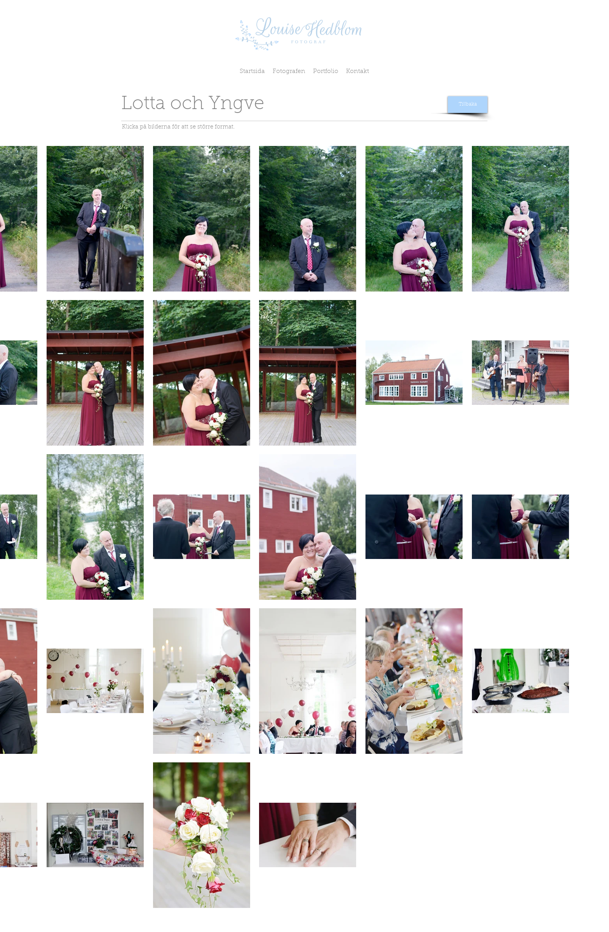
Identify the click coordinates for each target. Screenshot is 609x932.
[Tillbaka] (467, 104)
